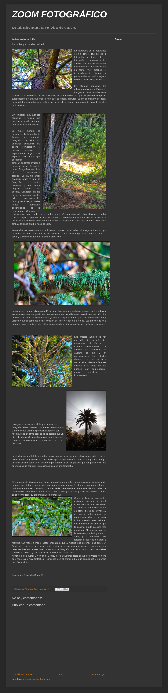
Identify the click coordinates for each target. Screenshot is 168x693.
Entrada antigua (98, 674)
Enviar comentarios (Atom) (37, 679)
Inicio (61, 674)
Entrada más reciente (22, 674)
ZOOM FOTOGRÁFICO (59, 14)
